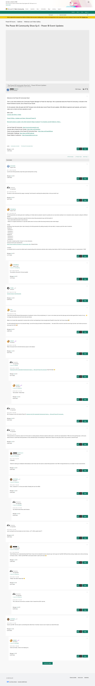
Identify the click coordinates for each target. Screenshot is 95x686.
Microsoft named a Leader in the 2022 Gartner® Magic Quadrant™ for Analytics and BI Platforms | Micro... (34, 121)
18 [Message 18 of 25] (14, 373)
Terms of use (80, 677)
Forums (26, 9)
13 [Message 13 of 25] (14, 490)
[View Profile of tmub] (11, 309)
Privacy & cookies (73, 677)
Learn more (8, 4)
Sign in (78, 12)
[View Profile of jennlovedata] (12, 165)
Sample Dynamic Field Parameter (14, 293)
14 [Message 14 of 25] (17, 513)
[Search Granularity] (53, 15)
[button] (87, 96)
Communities (43, 9)
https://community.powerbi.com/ (31, 127)
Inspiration (32, 9)
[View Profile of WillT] (18, 546)
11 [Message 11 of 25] (14, 559)
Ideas (38, 9)
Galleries (19, 22)
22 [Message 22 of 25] (11, 253)
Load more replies (47, 663)
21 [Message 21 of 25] (11, 298)
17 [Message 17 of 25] (11, 351)
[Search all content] (73, 15)
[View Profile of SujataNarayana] (20, 452)
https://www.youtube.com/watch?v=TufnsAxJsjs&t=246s (19, 244)
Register (73, 12)
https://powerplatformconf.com (30, 135)
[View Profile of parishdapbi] (15, 479)
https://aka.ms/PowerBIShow (45, 131)
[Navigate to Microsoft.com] (9, 9)
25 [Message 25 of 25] (11, 176)
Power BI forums (10, 22)
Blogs (49, 9)
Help (82, 12)
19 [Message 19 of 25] (17, 396)
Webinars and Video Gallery (32, 22)
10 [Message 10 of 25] (17, 607)
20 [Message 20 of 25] (11, 329)
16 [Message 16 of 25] (11, 418)
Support (59, 9)
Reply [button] (85, 148)
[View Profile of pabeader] (12, 341)
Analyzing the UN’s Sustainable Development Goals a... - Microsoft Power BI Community (28, 369)
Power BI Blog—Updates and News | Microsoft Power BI (21, 118)
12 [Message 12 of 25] (11, 441)
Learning (54, 9)
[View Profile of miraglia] (11, 287)
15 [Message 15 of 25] (14, 467)
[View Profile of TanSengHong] (13, 209)
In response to (15, 267)
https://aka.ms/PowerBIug (33, 129)
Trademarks (86, 677)
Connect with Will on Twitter (14, 114)
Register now (85, 17)
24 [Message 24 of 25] (11, 197)
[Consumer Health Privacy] (22, 682)
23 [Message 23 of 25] (14, 276)
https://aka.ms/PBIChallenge (27, 133)
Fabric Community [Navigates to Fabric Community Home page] (19, 9)
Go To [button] (86, 12)
